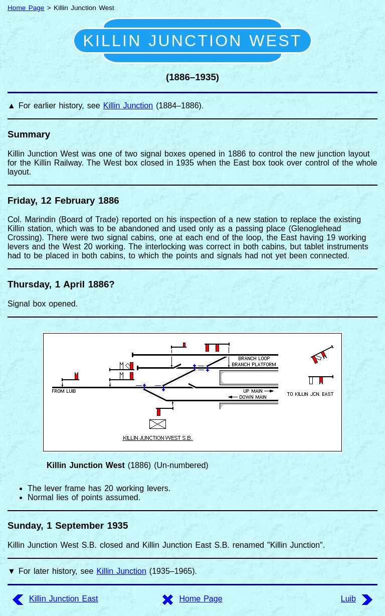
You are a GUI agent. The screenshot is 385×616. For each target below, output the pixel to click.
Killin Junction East (63, 598)
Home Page (26, 8)
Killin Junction (128, 105)
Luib (348, 598)
